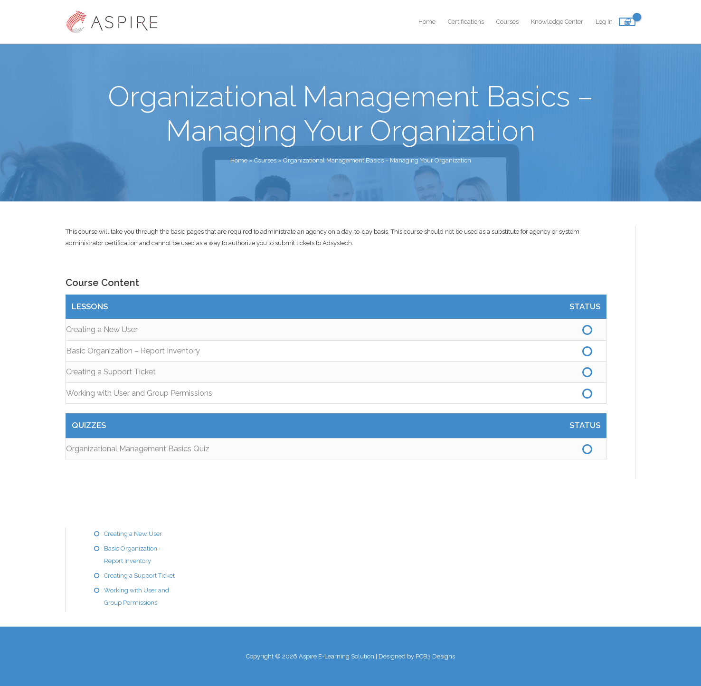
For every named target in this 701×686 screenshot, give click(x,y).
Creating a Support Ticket (111, 371)
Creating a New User (102, 329)
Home (427, 21)
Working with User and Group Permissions (139, 393)
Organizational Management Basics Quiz (137, 448)
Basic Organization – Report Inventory (133, 350)
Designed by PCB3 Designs (417, 656)
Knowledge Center (557, 21)
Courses (507, 21)
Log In (604, 21)
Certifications (466, 21)
